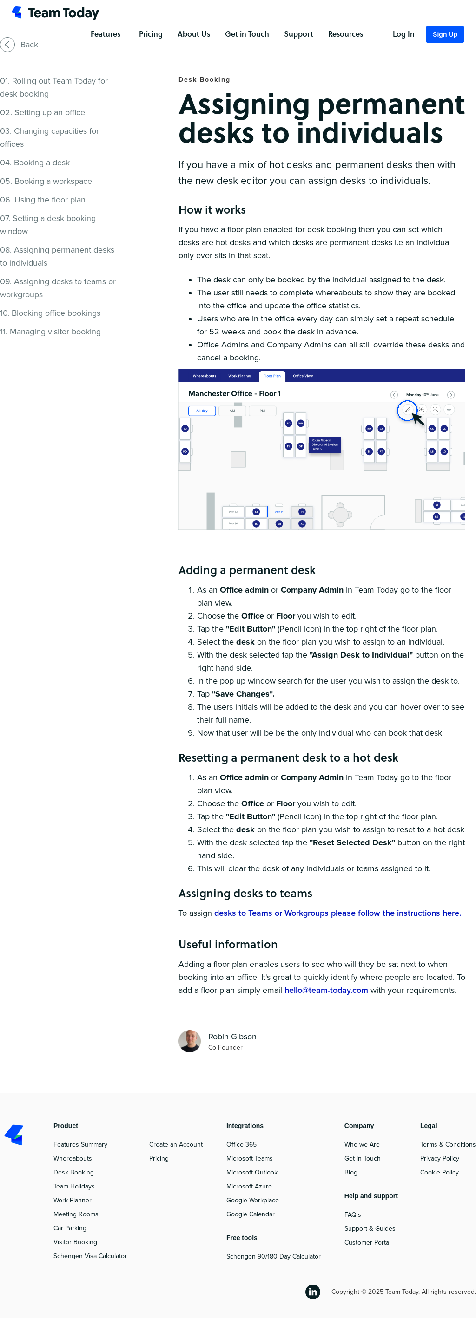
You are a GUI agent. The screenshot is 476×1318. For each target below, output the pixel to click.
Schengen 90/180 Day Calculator (273, 1256)
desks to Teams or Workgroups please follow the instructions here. (337, 913)
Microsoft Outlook (252, 1172)
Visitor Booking (75, 1242)
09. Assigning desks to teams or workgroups (58, 288)
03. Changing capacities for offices (49, 137)
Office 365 (241, 1144)
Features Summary (80, 1144)
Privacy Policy (439, 1158)
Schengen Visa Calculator (90, 1256)
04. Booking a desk (35, 162)
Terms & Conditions (448, 1144)
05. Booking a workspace (46, 181)
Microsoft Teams (249, 1158)
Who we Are (362, 1144)
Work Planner (72, 1200)
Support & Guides (370, 1229)
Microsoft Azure (249, 1186)
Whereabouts (72, 1158)
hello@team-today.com (326, 990)
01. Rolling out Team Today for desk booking (54, 87)
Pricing (159, 1158)
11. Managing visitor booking (50, 331)
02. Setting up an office (42, 112)
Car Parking (69, 1228)
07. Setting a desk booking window (48, 224)
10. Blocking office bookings (50, 313)
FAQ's (352, 1215)
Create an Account (176, 1144)
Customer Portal (367, 1242)
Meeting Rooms (76, 1214)
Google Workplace (252, 1200)
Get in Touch (362, 1158)
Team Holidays (74, 1186)
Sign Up (445, 34)
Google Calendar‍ (250, 1214)
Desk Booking (73, 1172)
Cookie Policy (439, 1172)
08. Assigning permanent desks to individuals (57, 256)
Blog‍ (350, 1172)
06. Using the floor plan (43, 200)
